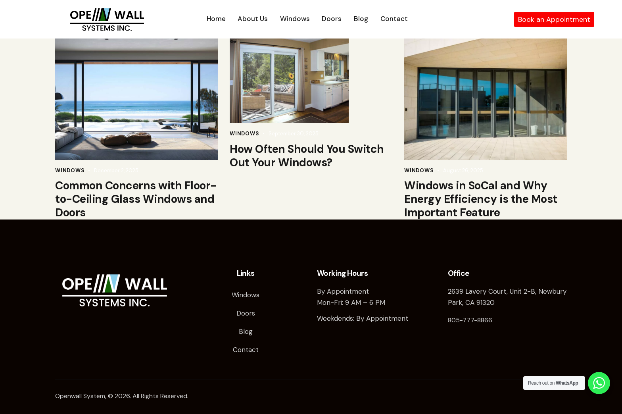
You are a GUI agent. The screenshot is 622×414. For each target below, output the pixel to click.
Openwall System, (80, 396)
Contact (246, 349)
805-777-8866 (470, 320)
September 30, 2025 (294, 133)
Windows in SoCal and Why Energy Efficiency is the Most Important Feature (480, 199)
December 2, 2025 (116, 170)
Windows (70, 170)
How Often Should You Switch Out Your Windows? (307, 155)
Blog (246, 331)
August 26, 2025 (463, 170)
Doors (245, 313)
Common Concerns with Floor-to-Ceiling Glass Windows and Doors (136, 199)
